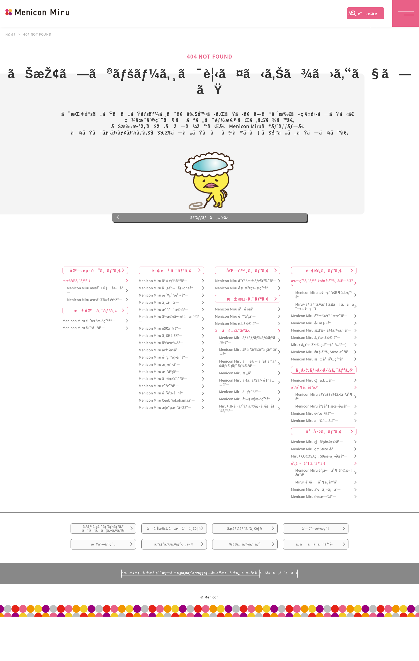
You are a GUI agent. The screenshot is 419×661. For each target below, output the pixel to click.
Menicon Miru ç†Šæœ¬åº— (313, 471)
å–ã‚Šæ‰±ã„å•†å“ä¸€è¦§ (174, 557)
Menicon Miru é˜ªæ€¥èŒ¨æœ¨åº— (319, 338)
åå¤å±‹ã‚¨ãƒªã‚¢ (232, 353)
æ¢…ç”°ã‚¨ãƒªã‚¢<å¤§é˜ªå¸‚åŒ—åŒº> (322, 305)
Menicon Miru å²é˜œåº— (236, 331)
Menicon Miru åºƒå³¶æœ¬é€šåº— (322, 428)
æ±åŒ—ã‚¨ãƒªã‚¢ (95, 332)
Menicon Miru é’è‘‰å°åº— (162, 415)
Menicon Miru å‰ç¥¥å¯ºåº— (163, 401)
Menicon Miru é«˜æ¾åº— (312, 436)
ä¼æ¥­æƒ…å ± (85, 616)
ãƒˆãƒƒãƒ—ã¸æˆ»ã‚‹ (209, 236)
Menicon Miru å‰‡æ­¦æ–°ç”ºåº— (246, 421)
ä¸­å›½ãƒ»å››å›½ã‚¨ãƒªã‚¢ (324, 392)
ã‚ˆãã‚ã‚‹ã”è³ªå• (316, 584)
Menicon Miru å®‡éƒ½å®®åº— (163, 303)
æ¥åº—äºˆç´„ (103, 584)
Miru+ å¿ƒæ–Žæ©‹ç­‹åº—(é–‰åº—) (319, 367)
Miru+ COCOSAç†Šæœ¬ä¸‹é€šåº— (319, 478)
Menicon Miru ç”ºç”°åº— (159, 408)
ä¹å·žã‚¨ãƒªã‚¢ (324, 453)
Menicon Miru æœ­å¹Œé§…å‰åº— (95, 312)
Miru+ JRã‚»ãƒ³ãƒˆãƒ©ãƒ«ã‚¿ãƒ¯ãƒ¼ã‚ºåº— (246, 431)
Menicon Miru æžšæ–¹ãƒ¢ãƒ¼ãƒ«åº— (321, 353)
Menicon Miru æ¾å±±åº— (314, 443)
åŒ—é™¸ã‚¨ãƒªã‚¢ (248, 293)
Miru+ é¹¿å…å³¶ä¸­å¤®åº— (318, 504)
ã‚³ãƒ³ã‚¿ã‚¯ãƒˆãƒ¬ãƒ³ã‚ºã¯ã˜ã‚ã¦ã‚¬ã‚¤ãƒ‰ (103, 554)
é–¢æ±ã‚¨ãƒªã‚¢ (171, 293)
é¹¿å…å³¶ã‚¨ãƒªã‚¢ (308, 485)
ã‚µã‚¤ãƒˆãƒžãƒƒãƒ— (192, 616)
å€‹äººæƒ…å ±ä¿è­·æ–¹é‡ (259, 616)
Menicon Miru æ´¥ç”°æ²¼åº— (163, 317)
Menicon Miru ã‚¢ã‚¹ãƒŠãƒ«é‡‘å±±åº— (247, 404)
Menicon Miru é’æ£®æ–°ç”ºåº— (89, 343)
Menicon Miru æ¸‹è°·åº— (159, 387)
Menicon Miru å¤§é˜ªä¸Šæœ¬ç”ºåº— (321, 374)
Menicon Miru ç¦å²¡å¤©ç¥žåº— (317, 464)
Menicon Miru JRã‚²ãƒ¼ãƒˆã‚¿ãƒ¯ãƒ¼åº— (248, 374)
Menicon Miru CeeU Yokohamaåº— (167, 423)
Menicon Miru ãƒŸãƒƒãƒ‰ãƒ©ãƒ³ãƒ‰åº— (247, 362)
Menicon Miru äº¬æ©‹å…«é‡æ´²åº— (169, 341)
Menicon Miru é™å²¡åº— (235, 338)
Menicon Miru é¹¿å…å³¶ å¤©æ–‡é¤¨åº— (324, 495)
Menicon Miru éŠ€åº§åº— (160, 351)
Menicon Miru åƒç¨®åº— (240, 414)
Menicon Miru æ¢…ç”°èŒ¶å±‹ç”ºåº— (323, 317)
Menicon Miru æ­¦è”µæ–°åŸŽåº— (165, 430)
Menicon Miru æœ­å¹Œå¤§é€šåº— (94, 322)
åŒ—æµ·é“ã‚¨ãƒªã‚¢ (95, 293)
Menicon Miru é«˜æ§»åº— (312, 345)
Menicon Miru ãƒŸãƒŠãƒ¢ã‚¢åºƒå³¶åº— (324, 419)
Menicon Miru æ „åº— (237, 395)
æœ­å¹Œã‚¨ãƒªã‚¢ (76, 303)
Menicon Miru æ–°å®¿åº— (159, 394)
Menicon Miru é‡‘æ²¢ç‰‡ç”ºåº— (243, 310)
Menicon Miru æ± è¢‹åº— (160, 372)
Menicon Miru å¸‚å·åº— (159, 324)
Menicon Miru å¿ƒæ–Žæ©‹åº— (315, 360)
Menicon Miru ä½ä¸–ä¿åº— (316, 512)
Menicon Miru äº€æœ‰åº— (161, 365)
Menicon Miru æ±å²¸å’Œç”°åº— (318, 381)
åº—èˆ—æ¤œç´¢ (362, 14)
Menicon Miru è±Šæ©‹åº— (237, 346)
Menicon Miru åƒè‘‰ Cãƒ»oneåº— (167, 310)
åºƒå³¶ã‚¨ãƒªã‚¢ (304, 410)
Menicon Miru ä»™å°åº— (84, 350)
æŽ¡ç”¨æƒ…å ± (136, 616)
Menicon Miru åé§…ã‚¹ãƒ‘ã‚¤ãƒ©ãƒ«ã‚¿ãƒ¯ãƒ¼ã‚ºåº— (247, 386)
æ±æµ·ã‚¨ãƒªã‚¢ (248, 321)
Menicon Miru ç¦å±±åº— (313, 402)
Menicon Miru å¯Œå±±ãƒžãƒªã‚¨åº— (246, 303)
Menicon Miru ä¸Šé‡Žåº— (160, 358)
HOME (10, 34)
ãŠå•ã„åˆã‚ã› (328, 616)
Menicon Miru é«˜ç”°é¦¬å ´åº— (163, 379)
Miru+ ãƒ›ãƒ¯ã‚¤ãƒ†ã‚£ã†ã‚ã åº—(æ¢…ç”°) (324, 328)
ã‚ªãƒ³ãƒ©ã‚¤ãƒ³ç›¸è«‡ (174, 584)
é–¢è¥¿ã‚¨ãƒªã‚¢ (324, 293)
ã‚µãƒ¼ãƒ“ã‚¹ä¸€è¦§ (244, 554)
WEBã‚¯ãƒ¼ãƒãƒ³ (245, 584)
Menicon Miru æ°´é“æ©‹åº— (163, 332)
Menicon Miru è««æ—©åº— (313, 519)
